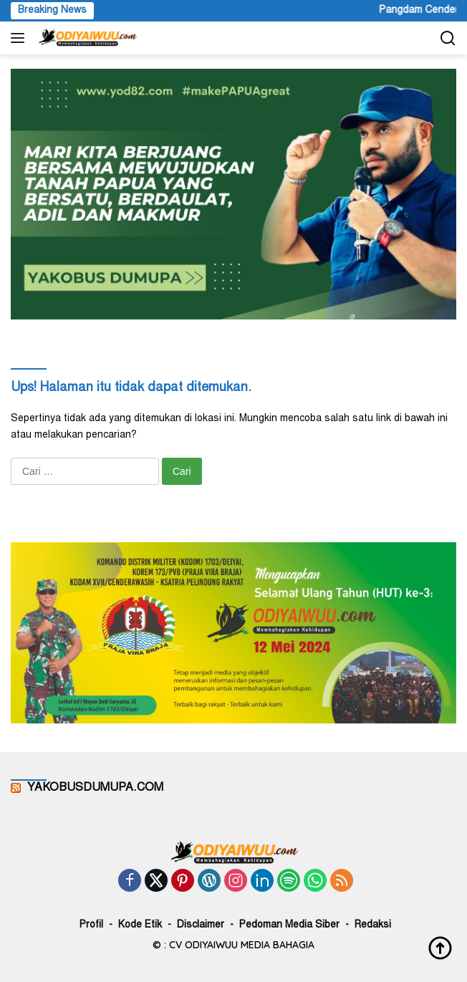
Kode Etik (140, 925)
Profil (91, 925)
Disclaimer (200, 925)
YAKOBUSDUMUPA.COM (95, 788)
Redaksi (373, 925)
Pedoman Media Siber (289, 925)
